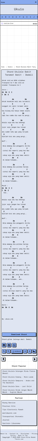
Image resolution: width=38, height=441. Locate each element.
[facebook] (4, 345)
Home (3, 2)
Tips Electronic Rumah (12, 409)
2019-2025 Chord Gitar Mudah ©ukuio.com (24, 438)
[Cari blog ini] (19, 23)
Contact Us (14, 434)
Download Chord (19, 334)
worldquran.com (9, 413)
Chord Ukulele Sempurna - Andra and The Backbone (18, 381)
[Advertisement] (19, 46)
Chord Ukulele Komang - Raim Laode (18, 377)
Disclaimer (25, 434)
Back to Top (22, 435)
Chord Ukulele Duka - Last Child (17, 386)
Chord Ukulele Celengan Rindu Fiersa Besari (19, 372)
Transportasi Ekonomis (12, 416)
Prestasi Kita (8, 406)
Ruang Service (8, 402)
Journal (5, 420)
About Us (3, 434)
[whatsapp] (14, 345)
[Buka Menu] (36, 2)
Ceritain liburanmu (11, 423)
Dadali (29, 339)
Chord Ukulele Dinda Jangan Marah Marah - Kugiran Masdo (17, 391)
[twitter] (9, 345)
